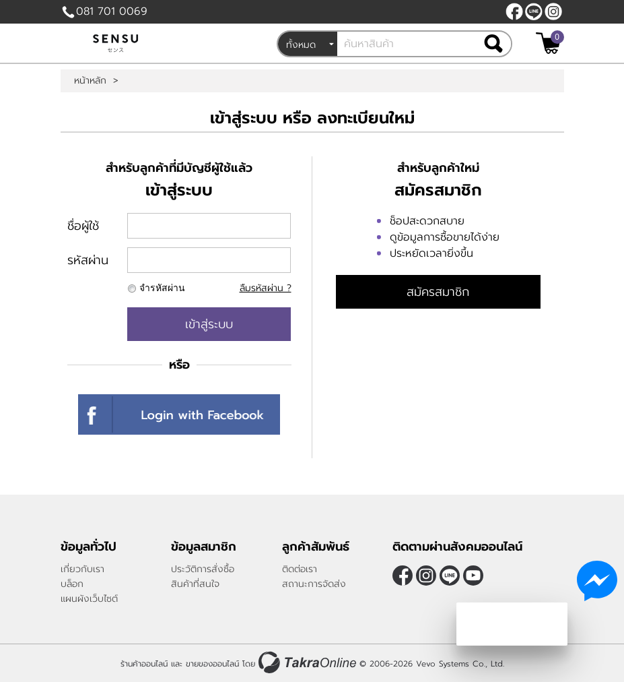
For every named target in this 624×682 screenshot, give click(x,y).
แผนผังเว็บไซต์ (89, 599)
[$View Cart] (548, 43)
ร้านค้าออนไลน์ (144, 664)
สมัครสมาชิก (438, 291)
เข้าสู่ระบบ (209, 324)
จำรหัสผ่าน (162, 288)
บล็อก (72, 584)
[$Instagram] (553, 11)
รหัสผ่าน (87, 260)
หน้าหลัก (90, 81)
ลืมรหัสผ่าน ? (265, 288)
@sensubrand (534, 11)
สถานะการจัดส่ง (314, 584)
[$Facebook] (514, 11)
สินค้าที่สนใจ (195, 584)
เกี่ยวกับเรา (82, 569)
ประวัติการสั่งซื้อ (202, 569)
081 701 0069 (111, 11)
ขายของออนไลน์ (212, 664)
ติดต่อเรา (299, 569)
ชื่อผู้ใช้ (83, 225)
